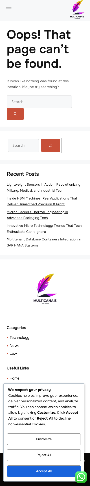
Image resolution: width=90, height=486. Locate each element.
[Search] (15, 114)
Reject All (44, 455)
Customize (44, 439)
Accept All (44, 471)
